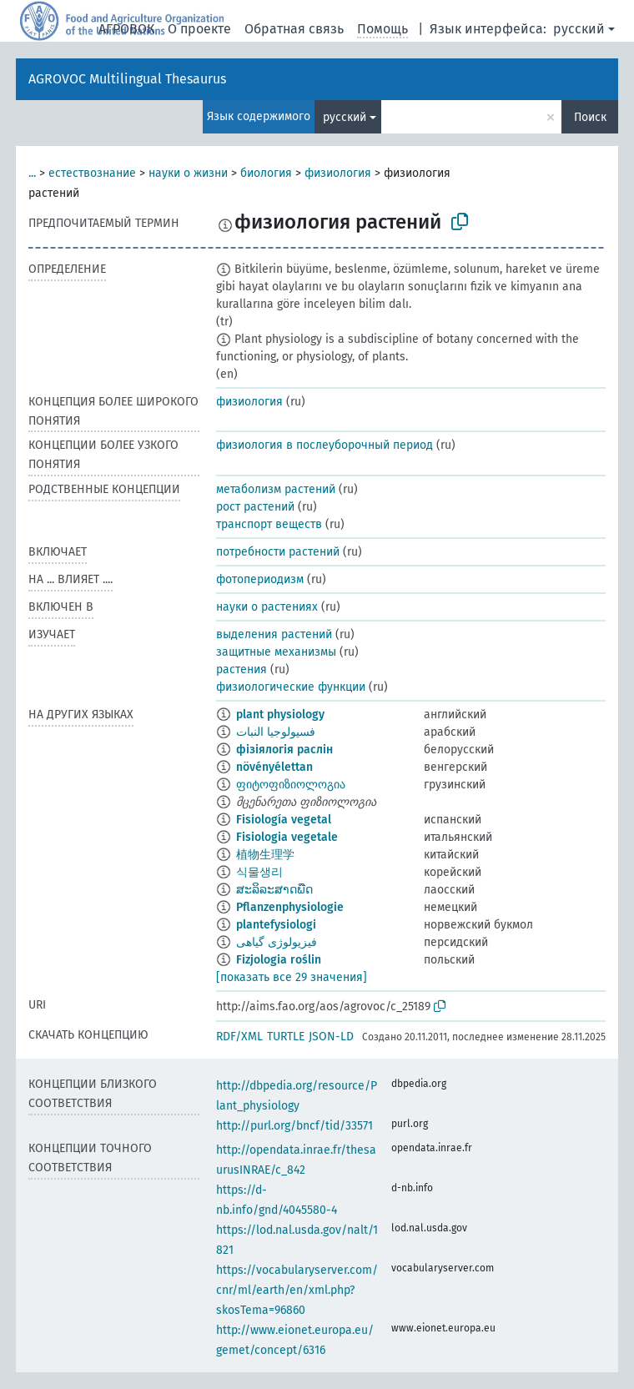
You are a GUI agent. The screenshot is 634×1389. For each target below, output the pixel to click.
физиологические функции (290, 687)
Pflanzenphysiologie (290, 907)
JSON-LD (331, 1036)
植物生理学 (265, 855)
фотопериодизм (260, 579)
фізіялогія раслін (284, 749)
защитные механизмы (276, 652)
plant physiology (280, 714)
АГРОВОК (126, 29)
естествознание (92, 173)
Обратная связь (294, 29)
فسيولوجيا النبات (275, 732)
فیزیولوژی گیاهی (276, 942)
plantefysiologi (276, 925)
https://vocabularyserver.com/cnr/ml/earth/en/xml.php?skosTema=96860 (297, 1290)
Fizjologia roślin (278, 960)
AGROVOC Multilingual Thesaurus (127, 79)
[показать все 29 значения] (291, 977)
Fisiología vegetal (283, 820)
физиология (337, 173)
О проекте (199, 29)
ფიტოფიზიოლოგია (290, 785)
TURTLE (285, 1036)
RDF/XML (239, 1036)
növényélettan (274, 767)
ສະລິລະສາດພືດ (274, 890)
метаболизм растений (275, 489)
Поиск (590, 117)
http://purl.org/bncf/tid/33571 (294, 1126)
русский (579, 29)
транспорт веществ (269, 524)
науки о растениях (267, 607)
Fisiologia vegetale (287, 837)
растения (241, 669)
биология (266, 173)
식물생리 (259, 872)
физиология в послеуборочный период (324, 445)
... (32, 173)
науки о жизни (188, 173)
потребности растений (278, 552)
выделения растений (274, 634)
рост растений (255, 507)
